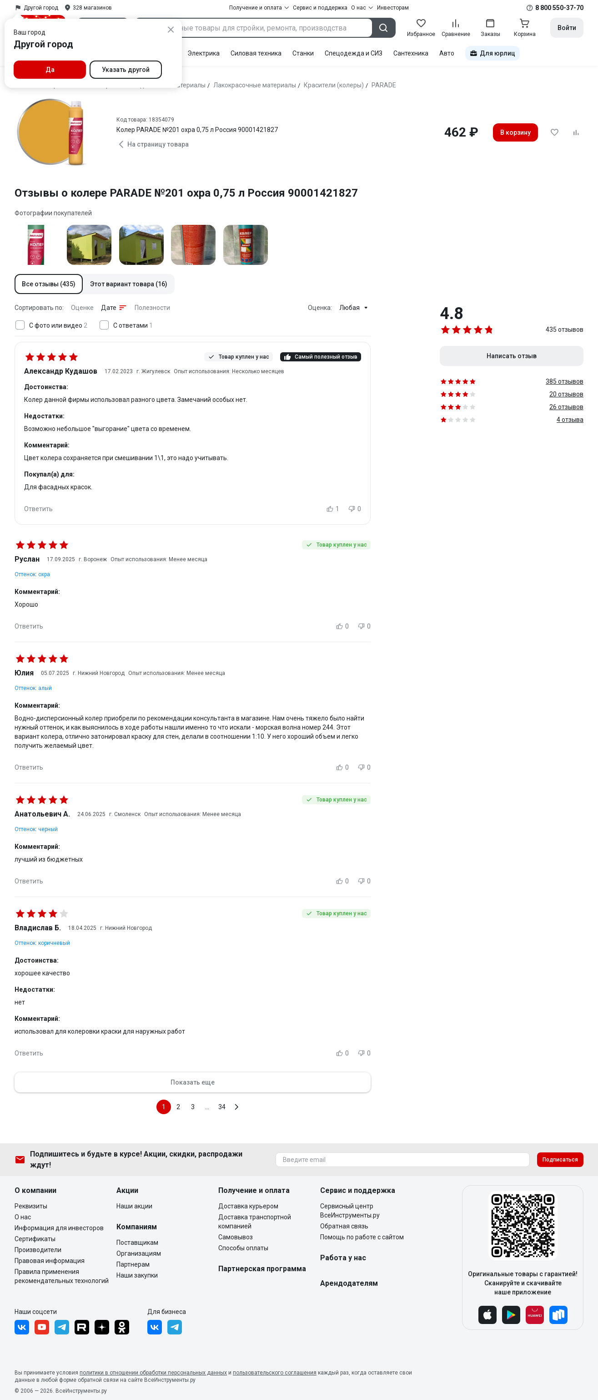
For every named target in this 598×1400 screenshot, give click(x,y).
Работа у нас (343, 1257)
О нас (23, 1217)
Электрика (203, 53)
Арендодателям (349, 1283)
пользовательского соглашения (275, 1373)
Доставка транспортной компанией (254, 1221)
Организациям (138, 1253)
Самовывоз (235, 1237)
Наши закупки (137, 1275)
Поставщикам (137, 1242)
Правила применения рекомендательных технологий (62, 1276)
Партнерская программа (262, 1268)
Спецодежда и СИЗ (353, 53)
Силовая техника (256, 53)
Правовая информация (50, 1260)
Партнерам (133, 1264)
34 (222, 1107)
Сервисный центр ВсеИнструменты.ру (350, 1210)
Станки (303, 53)
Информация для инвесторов (59, 1228)
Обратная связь (344, 1226)
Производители (38, 1249)
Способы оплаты (243, 1248)
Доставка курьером (248, 1206)
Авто (446, 53)
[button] (49, 284)
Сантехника (410, 53)
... (207, 1107)
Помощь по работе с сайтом (362, 1237)
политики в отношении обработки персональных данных (153, 1373)
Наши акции (134, 1206)
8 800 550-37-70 (559, 7)
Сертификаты (35, 1239)
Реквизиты (31, 1206)
